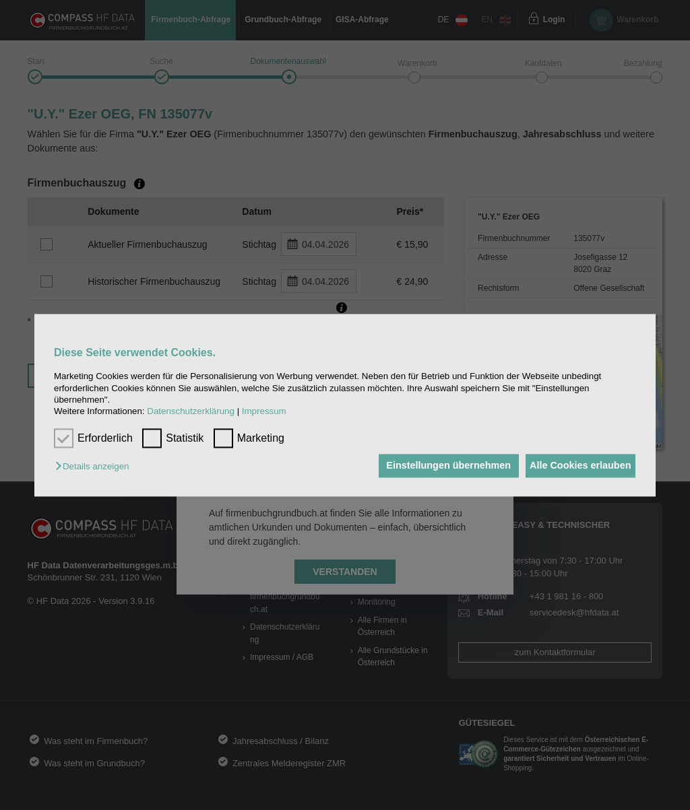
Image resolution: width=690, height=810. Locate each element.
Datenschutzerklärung (190, 412)
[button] (95, 466)
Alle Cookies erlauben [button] (576, 466)
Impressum (264, 412)
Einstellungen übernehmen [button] (437, 466)
